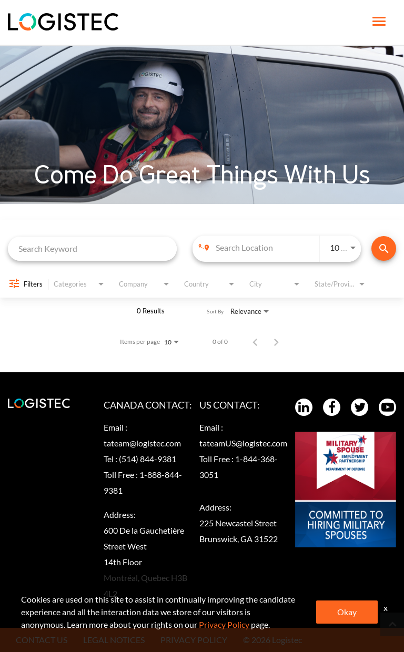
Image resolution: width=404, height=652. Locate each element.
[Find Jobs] (383, 248)
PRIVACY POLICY (193, 640)
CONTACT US (41, 640)
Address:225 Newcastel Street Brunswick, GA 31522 (238, 523)
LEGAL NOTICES (114, 640)
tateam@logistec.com (142, 443)
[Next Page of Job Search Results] (276, 341)
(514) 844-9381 (147, 459)
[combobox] (92, 248)
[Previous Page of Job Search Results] (255, 341)
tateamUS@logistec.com (243, 443)
